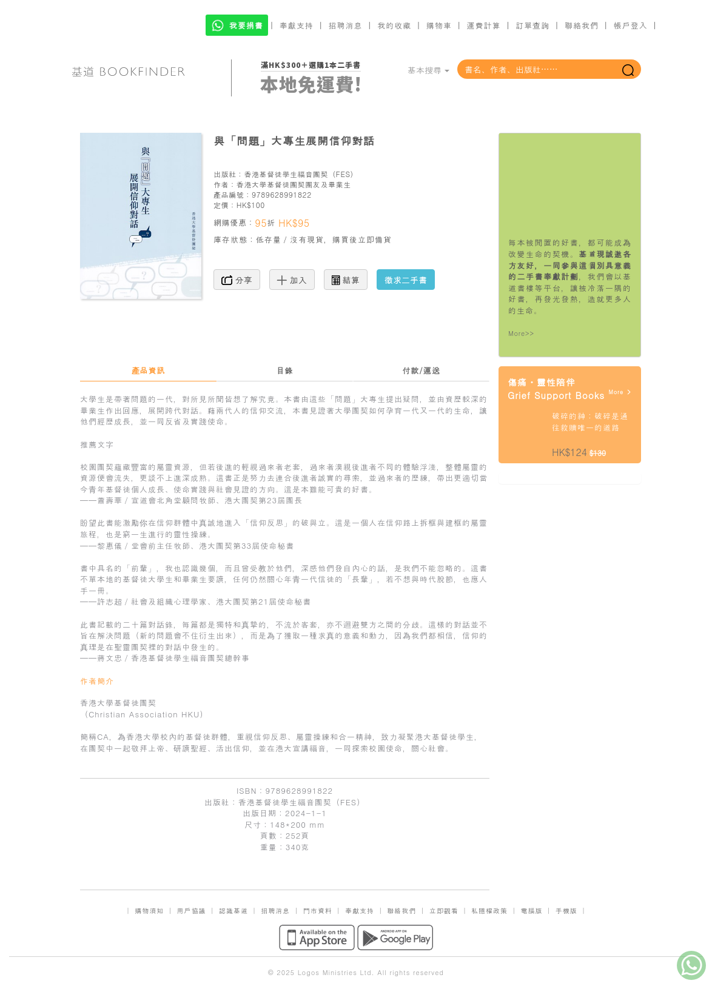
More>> (521, 333)
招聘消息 (346, 25)
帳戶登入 (631, 25)
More (620, 392)
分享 (236, 279)
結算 (346, 279)
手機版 (566, 910)
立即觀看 (443, 910)
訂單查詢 (532, 25)
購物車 (439, 25)
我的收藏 (394, 25)
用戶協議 (191, 910)
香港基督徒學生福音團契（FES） (301, 174)
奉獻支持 (297, 25)
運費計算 (484, 25)
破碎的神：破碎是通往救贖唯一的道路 (590, 421)
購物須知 (149, 910)
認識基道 (233, 910)
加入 (292, 279)
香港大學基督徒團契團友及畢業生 (294, 184)
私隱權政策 (489, 910)
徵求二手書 (406, 279)
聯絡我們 (582, 25)
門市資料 (317, 910)
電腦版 (531, 910)
